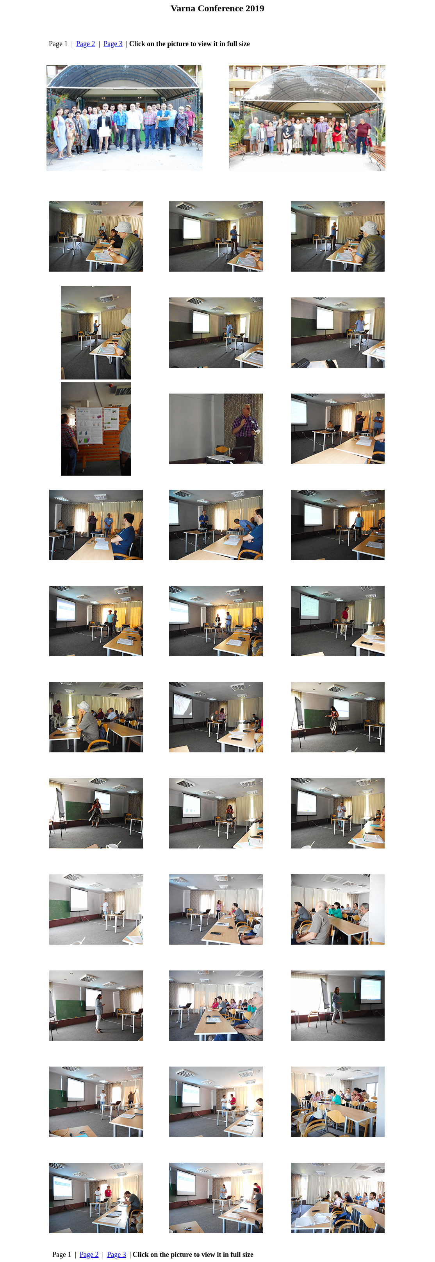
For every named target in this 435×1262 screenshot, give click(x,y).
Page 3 (113, 44)
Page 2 (85, 44)
